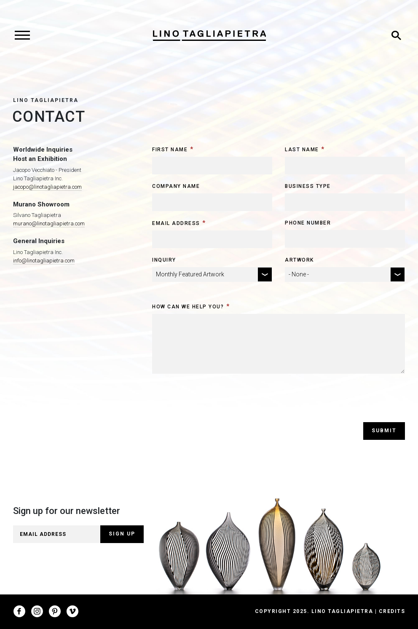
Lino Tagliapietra (45, 100)
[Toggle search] (396, 35)
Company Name (176, 186)
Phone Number (308, 223)
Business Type (308, 186)
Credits (392, 611)
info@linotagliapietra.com (44, 260)
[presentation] (216, 405)
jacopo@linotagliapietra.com (47, 187)
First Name (170, 150)
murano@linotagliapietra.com (49, 223)
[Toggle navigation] (22, 35)
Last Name (302, 150)
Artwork (299, 260)
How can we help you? (188, 307)
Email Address (176, 223)
